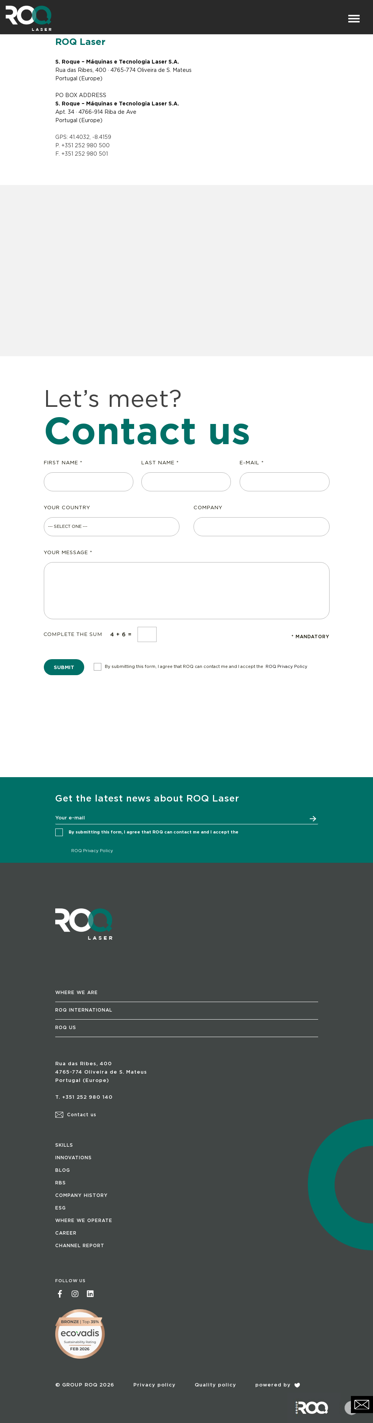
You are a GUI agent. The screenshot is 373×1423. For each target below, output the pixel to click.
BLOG (62, 1170)
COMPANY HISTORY (81, 1195)
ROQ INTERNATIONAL (83, 1010)
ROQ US (65, 1027)
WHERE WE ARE (76, 992)
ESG (60, 1208)
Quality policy (215, 1385)
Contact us (75, 1114)
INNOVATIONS (73, 1157)
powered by (277, 1385)
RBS (60, 1183)
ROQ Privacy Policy (286, 666)
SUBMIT (64, 667)
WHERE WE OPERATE (83, 1220)
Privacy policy (154, 1385)
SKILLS (64, 1145)
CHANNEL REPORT (79, 1245)
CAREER (66, 1233)
